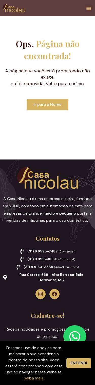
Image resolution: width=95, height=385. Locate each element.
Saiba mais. (34, 378)
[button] (88, 8)
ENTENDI (78, 363)
